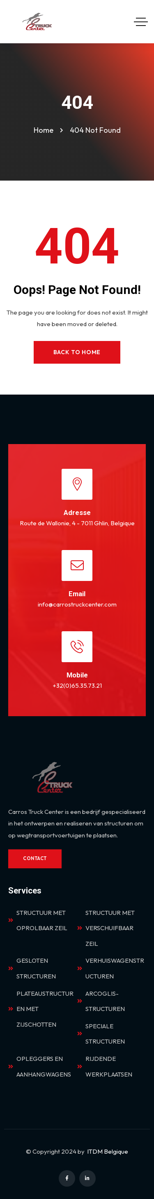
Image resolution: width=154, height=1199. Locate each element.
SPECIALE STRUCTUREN (101, 1034)
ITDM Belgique (107, 1151)
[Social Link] (67, 1178)
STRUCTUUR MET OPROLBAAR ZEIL (37, 920)
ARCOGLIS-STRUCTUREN (101, 1001)
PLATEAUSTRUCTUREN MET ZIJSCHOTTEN (41, 1009)
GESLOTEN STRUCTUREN (32, 968)
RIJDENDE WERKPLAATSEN (104, 1066)
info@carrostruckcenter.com (77, 604)
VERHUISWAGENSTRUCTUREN (110, 968)
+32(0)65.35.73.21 (77, 685)
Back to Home (77, 352)
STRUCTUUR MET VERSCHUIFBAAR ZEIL (106, 928)
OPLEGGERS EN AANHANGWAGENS (39, 1066)
